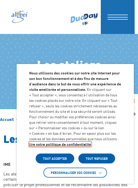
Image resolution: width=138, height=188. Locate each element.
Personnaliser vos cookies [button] (73, 172)
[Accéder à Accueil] (7, 119)
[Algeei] (19, 17)
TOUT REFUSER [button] (97, 158)
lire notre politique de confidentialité (60, 144)
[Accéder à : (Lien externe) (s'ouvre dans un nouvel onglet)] (84, 16)
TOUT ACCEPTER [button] (55, 158)
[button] (118, 17)
